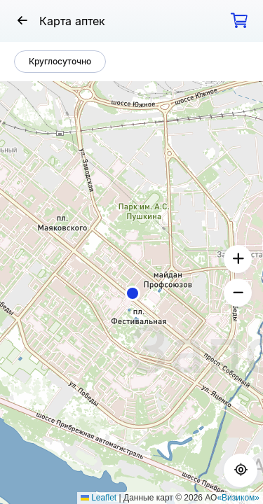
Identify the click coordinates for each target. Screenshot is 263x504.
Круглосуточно (60, 61)
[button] (132, 293)
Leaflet (98, 498)
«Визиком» (238, 498)
